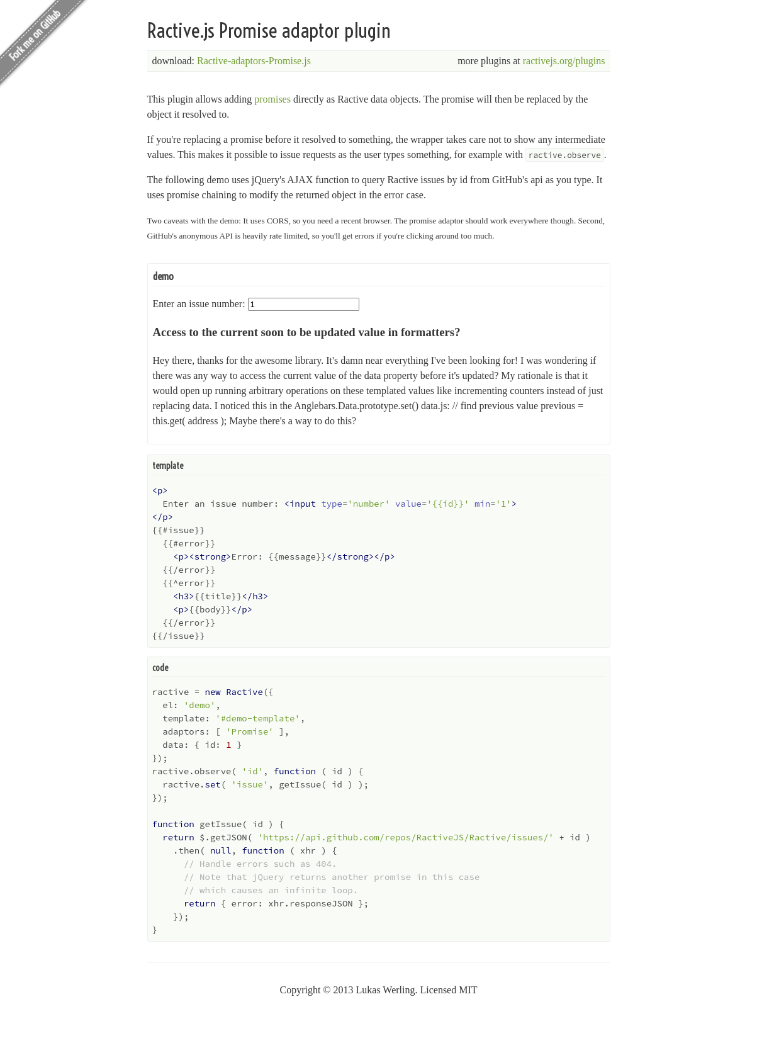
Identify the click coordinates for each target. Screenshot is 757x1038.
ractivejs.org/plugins (564, 60)
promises (272, 99)
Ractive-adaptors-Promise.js (254, 60)
